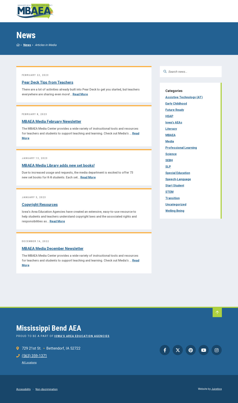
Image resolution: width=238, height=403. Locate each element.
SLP (168, 166)
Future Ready (174, 110)
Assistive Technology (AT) (184, 97)
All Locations (29, 362)
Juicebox (216, 388)
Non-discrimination (47, 389)
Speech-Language (178, 179)
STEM (169, 192)
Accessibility (23, 389)
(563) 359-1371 (34, 355)
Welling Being (174, 211)
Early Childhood (176, 103)
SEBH (169, 160)
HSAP (169, 116)
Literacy (171, 129)
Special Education (177, 173)
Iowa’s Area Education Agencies (82, 336)
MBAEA (170, 135)
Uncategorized (175, 204)
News (27, 45)
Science (171, 154)
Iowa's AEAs (173, 122)
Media (169, 141)
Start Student (174, 185)
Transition (172, 198)
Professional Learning (181, 147)
